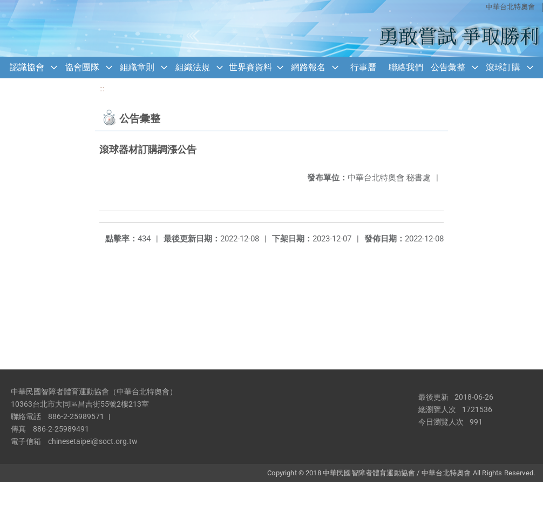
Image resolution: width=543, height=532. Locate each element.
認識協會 (27, 67)
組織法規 (192, 67)
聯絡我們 (406, 67)
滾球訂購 (503, 67)
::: (101, 89)
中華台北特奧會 (510, 7)
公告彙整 (448, 67)
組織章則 (137, 67)
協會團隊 (82, 67)
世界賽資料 (250, 67)
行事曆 (363, 67)
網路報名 (308, 67)
